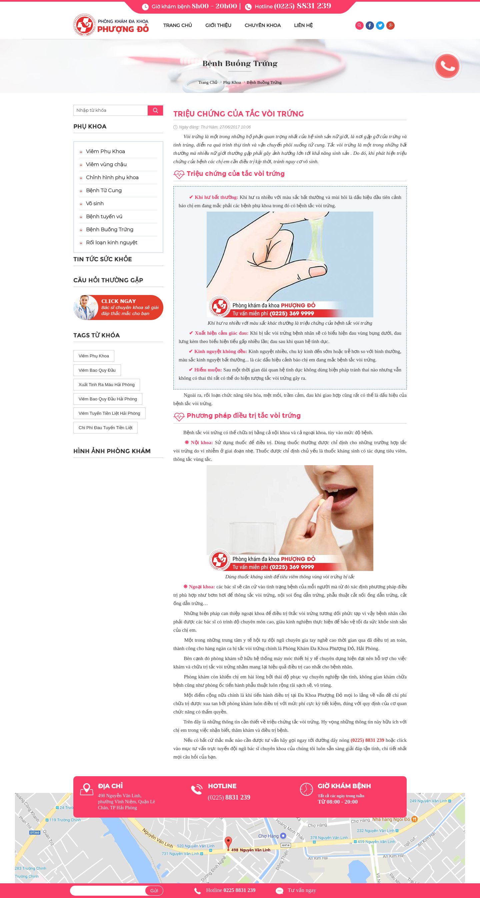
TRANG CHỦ (177, 25)
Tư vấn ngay (302, 890)
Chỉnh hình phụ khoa (112, 177)
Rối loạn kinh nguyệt (111, 242)
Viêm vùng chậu (106, 164)
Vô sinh (95, 203)
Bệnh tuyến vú (104, 216)
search (155, 110)
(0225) (302, 6)
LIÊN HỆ (303, 25)
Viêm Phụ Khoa (105, 151)
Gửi (154, 890)
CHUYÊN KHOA (263, 25)
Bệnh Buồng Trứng (109, 229)
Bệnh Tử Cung (104, 190)
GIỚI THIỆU (218, 25)
